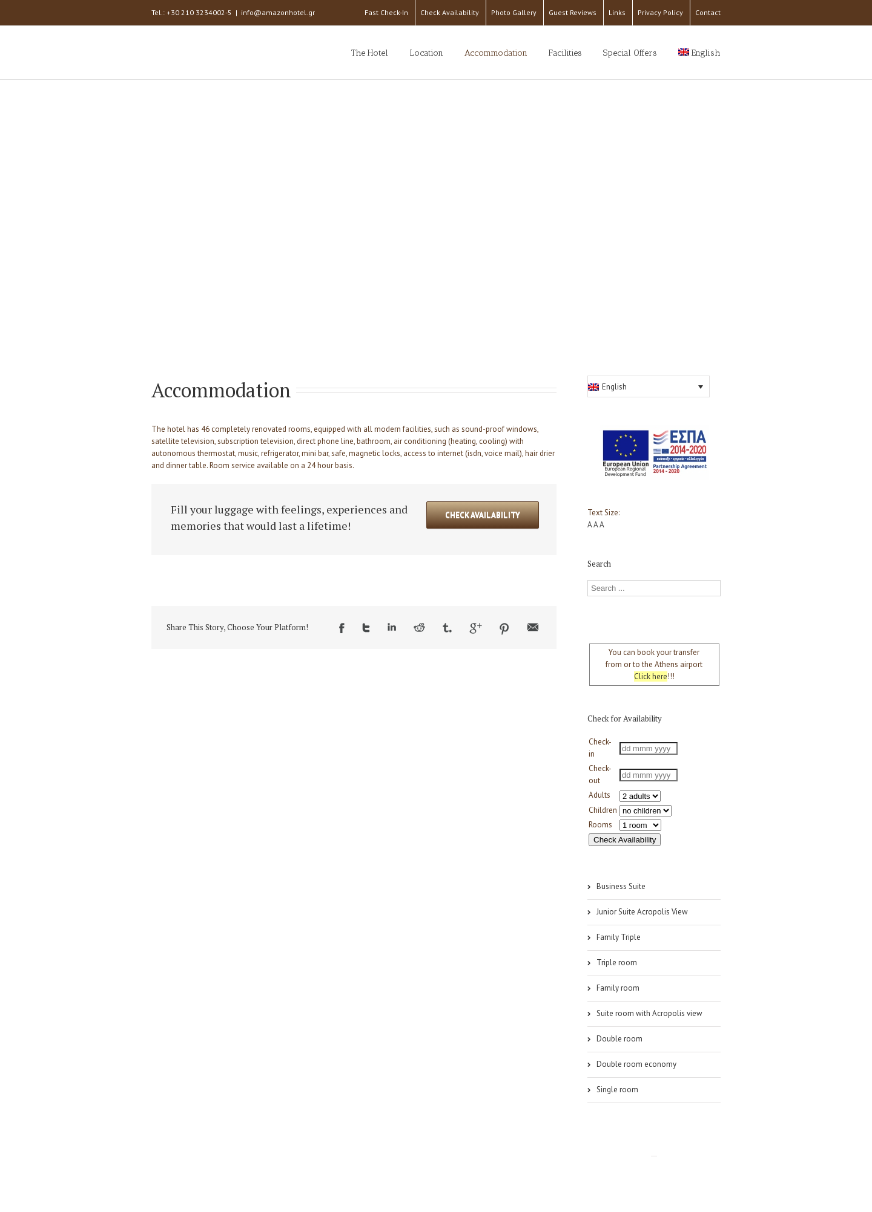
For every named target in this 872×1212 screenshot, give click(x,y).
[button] (648, 386)
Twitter (366, 628)
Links (617, 12)
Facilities (565, 53)
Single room (617, 1089)
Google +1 (475, 628)
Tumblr (447, 628)
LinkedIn (392, 627)
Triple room (616, 962)
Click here (650, 676)
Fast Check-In (386, 12)
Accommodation (495, 53)
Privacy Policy (660, 12)
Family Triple (618, 937)
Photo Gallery (514, 12)
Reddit (419, 627)
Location (426, 53)
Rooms (600, 824)
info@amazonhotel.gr (278, 12)
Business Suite (621, 886)
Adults (599, 795)
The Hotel (369, 53)
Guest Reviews (572, 12)
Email (533, 627)
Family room (617, 988)
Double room (619, 1039)
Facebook (342, 628)
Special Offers (630, 53)
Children (603, 810)
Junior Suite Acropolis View (642, 912)
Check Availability (449, 12)
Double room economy (636, 1064)
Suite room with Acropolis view (649, 1013)
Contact (708, 12)
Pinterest (504, 629)
